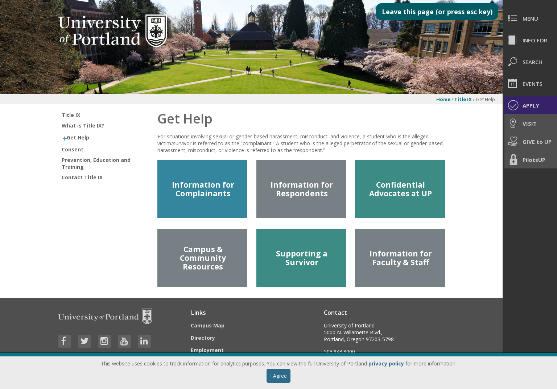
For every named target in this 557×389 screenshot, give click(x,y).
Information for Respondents (302, 189)
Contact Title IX (82, 177)
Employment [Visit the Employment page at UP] (207, 350)
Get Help (78, 137)
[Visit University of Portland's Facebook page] (64, 341)
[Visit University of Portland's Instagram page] (104, 341)
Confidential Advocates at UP (400, 189)
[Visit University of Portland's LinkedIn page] (144, 341)
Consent (72, 149)
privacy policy (386, 363)
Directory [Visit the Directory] (203, 337)
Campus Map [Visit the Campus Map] (207, 325)
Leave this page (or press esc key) (437, 11)
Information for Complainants (203, 189)
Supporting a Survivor (301, 257)
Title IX (463, 99)
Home (443, 99)
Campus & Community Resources (203, 258)
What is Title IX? (83, 125)
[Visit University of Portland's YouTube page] (124, 341)
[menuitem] (529, 18)
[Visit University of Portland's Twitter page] (84, 341)
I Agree (278, 375)
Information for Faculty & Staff (401, 257)
